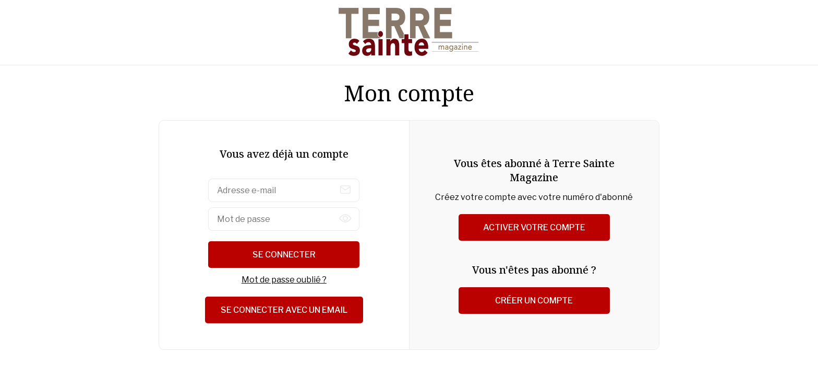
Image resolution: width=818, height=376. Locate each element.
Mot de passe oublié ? (284, 280)
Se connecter (284, 255)
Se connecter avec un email (284, 310)
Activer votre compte (534, 227)
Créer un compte (534, 301)
